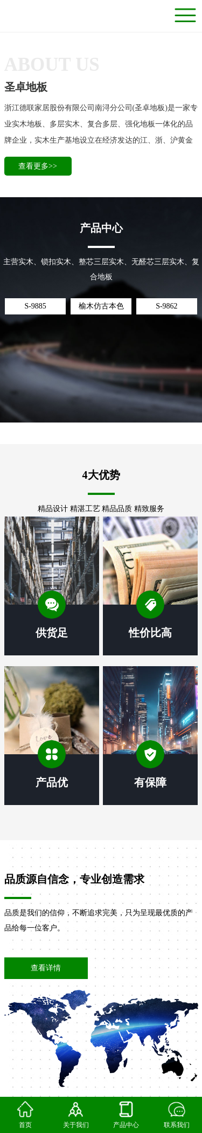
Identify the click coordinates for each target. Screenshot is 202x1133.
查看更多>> (37, 166)
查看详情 (46, 968)
